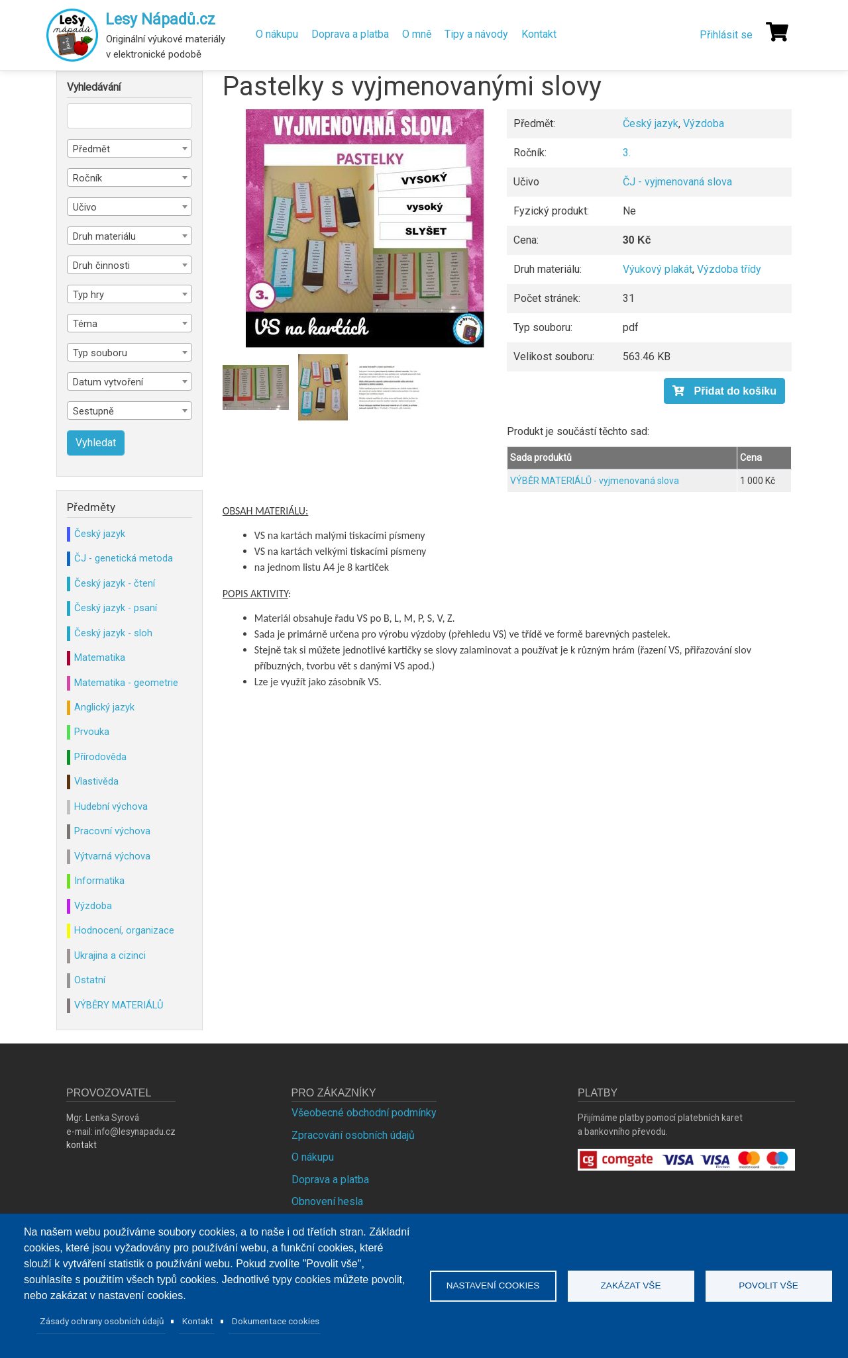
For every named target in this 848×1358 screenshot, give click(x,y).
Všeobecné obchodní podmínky (364, 1112)
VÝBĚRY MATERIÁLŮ (118, 1005)
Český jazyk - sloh (113, 633)
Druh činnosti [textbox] (101, 265)
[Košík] (777, 32)
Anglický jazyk (104, 707)
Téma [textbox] (85, 324)
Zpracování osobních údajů (353, 1135)
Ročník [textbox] (87, 178)
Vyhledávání (94, 87)
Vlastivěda (96, 781)
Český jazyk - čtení (114, 583)
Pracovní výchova (112, 831)
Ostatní (89, 980)
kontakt (81, 1145)
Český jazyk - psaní (115, 608)
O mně (416, 34)
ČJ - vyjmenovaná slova (677, 181)
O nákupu (277, 34)
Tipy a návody (476, 34)
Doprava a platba (350, 34)
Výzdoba (703, 123)
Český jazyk (650, 123)
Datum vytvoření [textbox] (108, 382)
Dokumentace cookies (275, 1321)
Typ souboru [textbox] (100, 353)
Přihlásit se (726, 34)
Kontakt (538, 34)
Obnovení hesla (327, 1201)
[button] (365, 228)
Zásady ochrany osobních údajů (102, 1321)
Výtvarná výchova (112, 856)
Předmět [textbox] (91, 149)
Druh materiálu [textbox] (104, 236)
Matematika (99, 657)
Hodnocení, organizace (124, 930)
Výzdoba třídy (729, 269)
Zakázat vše (631, 1285)
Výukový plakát (657, 269)
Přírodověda (100, 757)
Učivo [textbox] (85, 207)
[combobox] (129, 148)
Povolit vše (768, 1285)
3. (627, 152)
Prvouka (91, 732)
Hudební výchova (111, 806)
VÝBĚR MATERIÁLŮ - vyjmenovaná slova (594, 480)
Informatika (99, 881)
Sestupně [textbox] (93, 411)
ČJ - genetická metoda (123, 558)
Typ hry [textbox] (88, 295)
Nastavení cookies (493, 1285)
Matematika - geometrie (126, 683)
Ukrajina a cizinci (110, 955)
